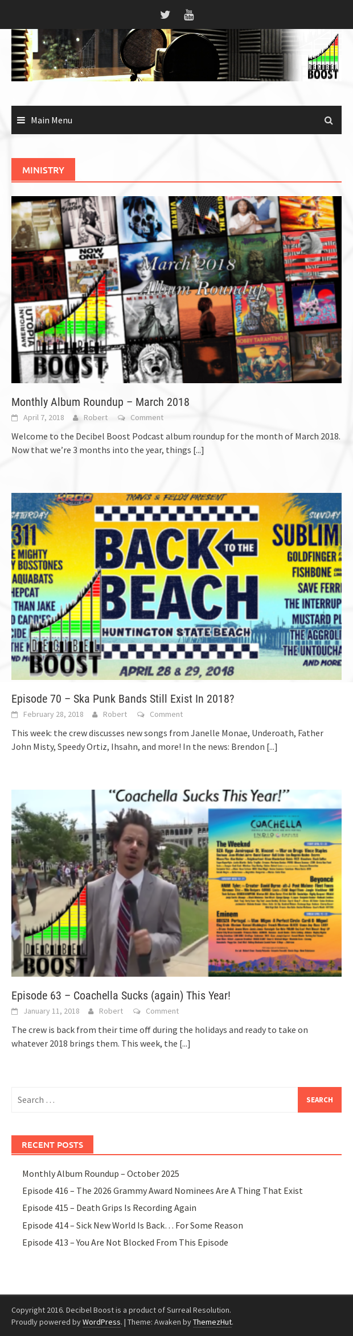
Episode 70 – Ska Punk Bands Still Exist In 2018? (122, 699)
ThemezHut (212, 1322)
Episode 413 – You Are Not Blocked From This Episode (125, 1242)
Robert (96, 417)
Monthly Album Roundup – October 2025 (100, 1173)
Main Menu (51, 120)
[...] (198, 449)
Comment (146, 417)
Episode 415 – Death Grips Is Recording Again (109, 1207)
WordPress (102, 1322)
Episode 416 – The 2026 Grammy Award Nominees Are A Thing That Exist (162, 1190)
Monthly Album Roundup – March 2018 (100, 402)
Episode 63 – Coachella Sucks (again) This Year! (121, 995)
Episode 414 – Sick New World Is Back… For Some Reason (132, 1225)
